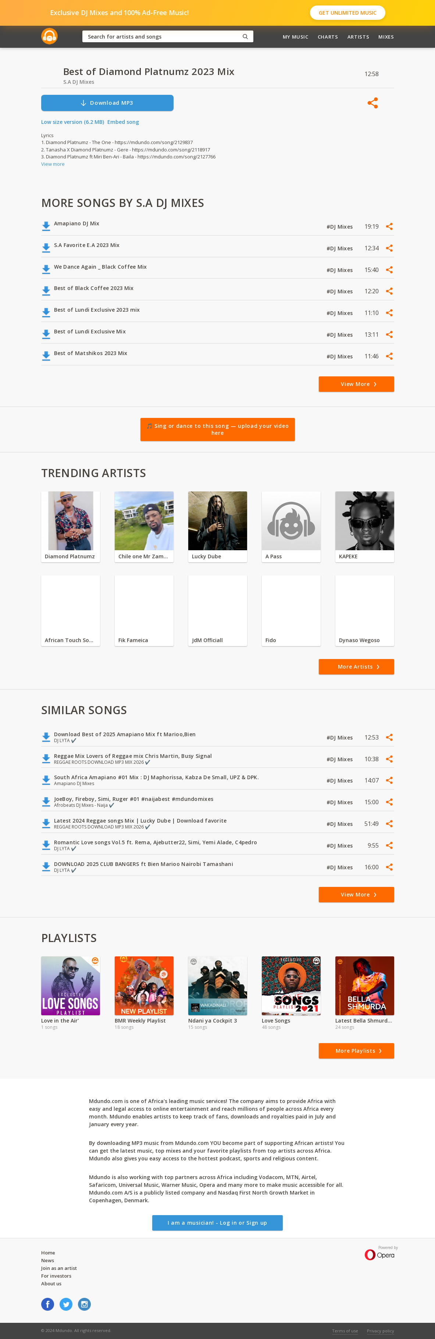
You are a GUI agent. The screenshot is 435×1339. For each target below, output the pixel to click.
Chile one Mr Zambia (144, 556)
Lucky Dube (206, 556)
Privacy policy (380, 1330)
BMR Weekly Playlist (140, 1020)
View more (53, 164)
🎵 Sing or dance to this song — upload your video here (217, 429)
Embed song (123, 121)
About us (51, 1283)
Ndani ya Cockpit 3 (212, 1020)
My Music (296, 36)
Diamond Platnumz (70, 556)
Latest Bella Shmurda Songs (364, 1020)
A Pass (273, 556)
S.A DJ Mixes (78, 81)
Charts (328, 36)
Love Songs (276, 1020)
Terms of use (345, 1330)
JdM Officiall (207, 640)
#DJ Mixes (340, 226)
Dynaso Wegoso (359, 640)
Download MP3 (106, 103)
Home (48, 1252)
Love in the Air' (60, 1020)
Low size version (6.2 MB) (72, 121)
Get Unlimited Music (348, 12)
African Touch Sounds (70, 640)
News (47, 1260)
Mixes (386, 36)
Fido (270, 640)
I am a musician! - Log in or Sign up (217, 1222)
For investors (56, 1275)
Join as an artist (59, 1268)
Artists (358, 36)
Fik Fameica (133, 640)
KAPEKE (348, 556)
